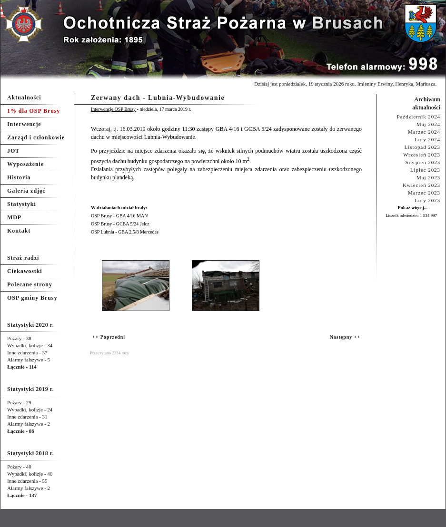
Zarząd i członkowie (36, 137)
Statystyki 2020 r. (30, 325)
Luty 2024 (427, 139)
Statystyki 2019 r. (30, 389)
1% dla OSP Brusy (33, 110)
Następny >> (345, 337)
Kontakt (18, 230)
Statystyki (21, 204)
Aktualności (24, 97)
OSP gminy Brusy (32, 297)
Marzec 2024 (424, 132)
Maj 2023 (428, 177)
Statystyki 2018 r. (30, 453)
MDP (14, 217)
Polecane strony (29, 284)
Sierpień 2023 (422, 162)
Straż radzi (23, 257)
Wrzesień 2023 (421, 154)
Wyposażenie (25, 164)
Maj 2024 (428, 124)
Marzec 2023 (424, 192)
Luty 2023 (427, 200)
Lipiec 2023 (425, 170)
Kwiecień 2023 (421, 185)
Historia (18, 177)
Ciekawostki (24, 271)
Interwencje (24, 124)
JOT (13, 150)
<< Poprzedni (108, 337)
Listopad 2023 (422, 147)
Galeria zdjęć (26, 190)
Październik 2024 (418, 116)
